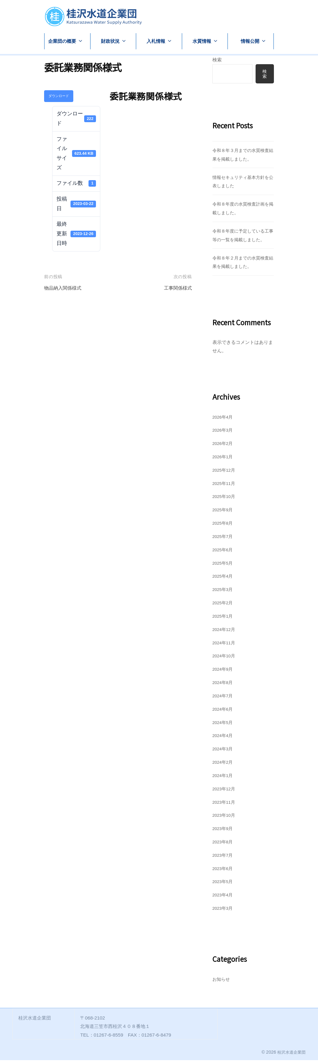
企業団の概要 (62, 41)
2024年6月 (223, 710)
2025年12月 (225, 471)
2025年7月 (223, 538)
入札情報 (156, 41)
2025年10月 (225, 498)
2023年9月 (223, 830)
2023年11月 (225, 803)
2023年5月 (223, 883)
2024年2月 (223, 764)
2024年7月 (223, 697)
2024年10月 (225, 657)
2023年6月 (223, 870)
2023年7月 (223, 857)
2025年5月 (223, 564)
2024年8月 (223, 684)
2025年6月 (223, 551)
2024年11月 (225, 644)
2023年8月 (223, 843)
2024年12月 (225, 631)
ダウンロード (58, 96)
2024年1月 (223, 777)
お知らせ (221, 981)
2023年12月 (225, 790)
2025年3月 (223, 591)
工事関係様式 (176, 288)
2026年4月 (223, 418)
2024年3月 (223, 750)
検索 (217, 59)
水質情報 (202, 41)
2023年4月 (223, 897)
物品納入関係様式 (65, 288)
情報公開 (250, 41)
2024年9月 (223, 670)
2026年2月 (223, 445)
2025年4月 (223, 578)
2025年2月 (223, 604)
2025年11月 (225, 485)
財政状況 (110, 41)
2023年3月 (223, 910)
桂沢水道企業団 (290, 1053)
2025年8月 (223, 524)
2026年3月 (223, 432)
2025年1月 (223, 617)
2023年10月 (225, 817)
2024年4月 (223, 737)
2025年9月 (223, 511)
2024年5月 (223, 724)
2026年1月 (223, 458)
